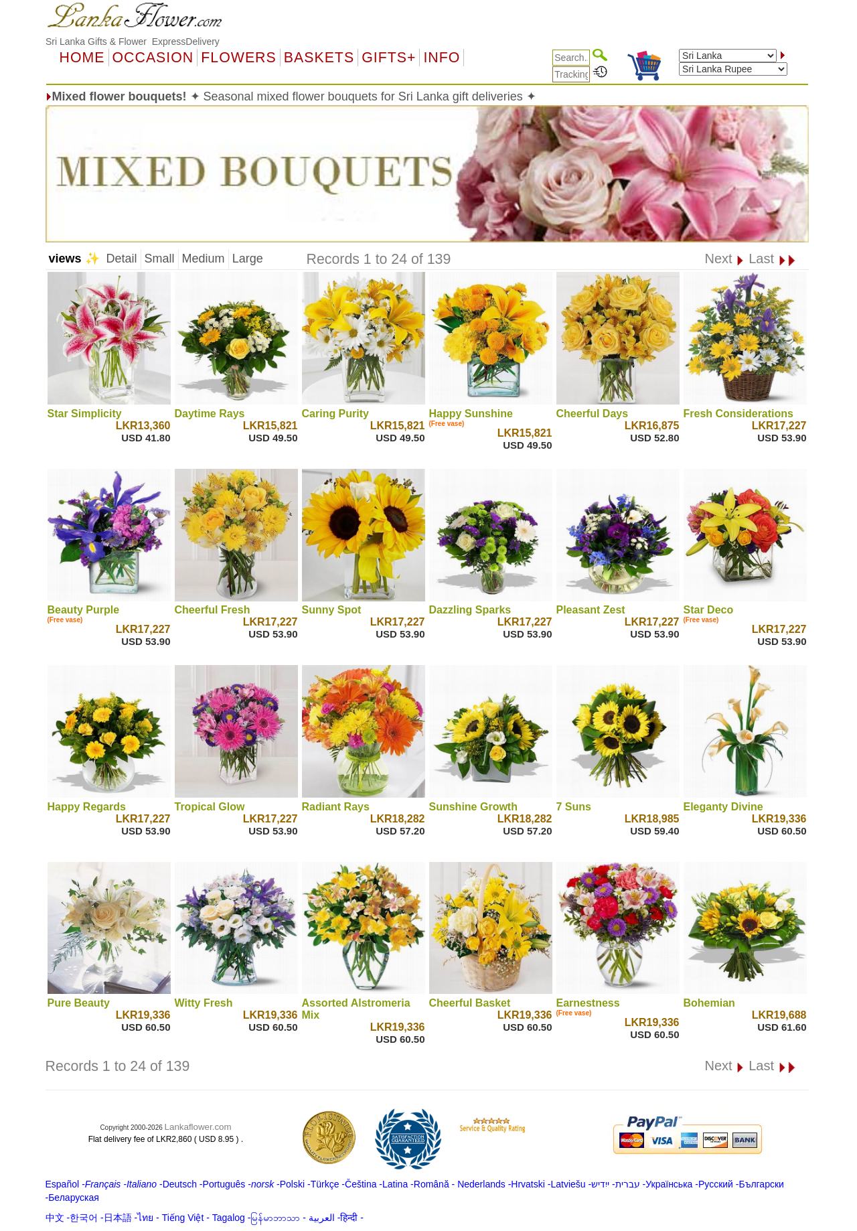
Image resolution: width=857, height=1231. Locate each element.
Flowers (238, 58)
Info (441, 58)
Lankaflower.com (198, 1127)
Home (82, 58)
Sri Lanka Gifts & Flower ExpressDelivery (133, 41)
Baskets (319, 58)
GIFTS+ (389, 58)
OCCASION (153, 58)
